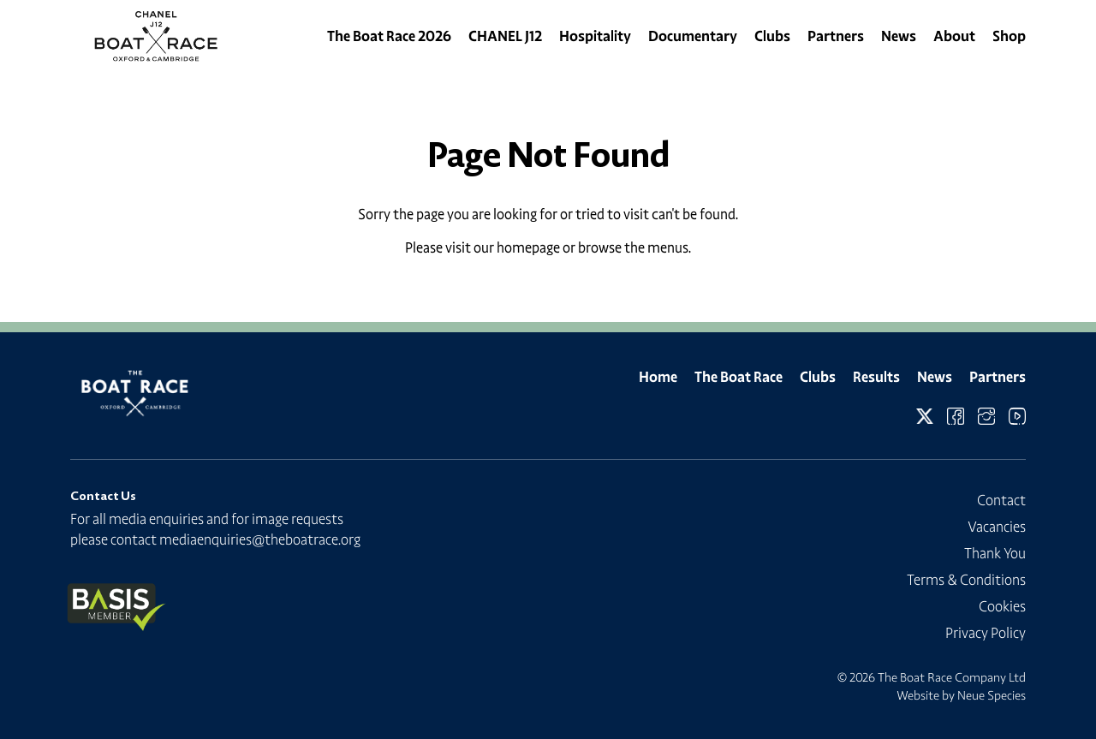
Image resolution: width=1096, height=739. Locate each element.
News (898, 36)
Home (658, 376)
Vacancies (997, 526)
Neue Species (991, 695)
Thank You (995, 553)
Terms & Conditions (966, 579)
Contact (1001, 500)
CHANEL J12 (505, 36)
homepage (528, 247)
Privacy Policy (985, 632)
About (954, 36)
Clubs (772, 36)
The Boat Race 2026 (389, 36)
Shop (1009, 36)
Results (876, 376)
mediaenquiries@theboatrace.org (259, 539)
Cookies (1002, 606)
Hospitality (595, 36)
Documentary (692, 36)
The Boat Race (738, 376)
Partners (835, 36)
